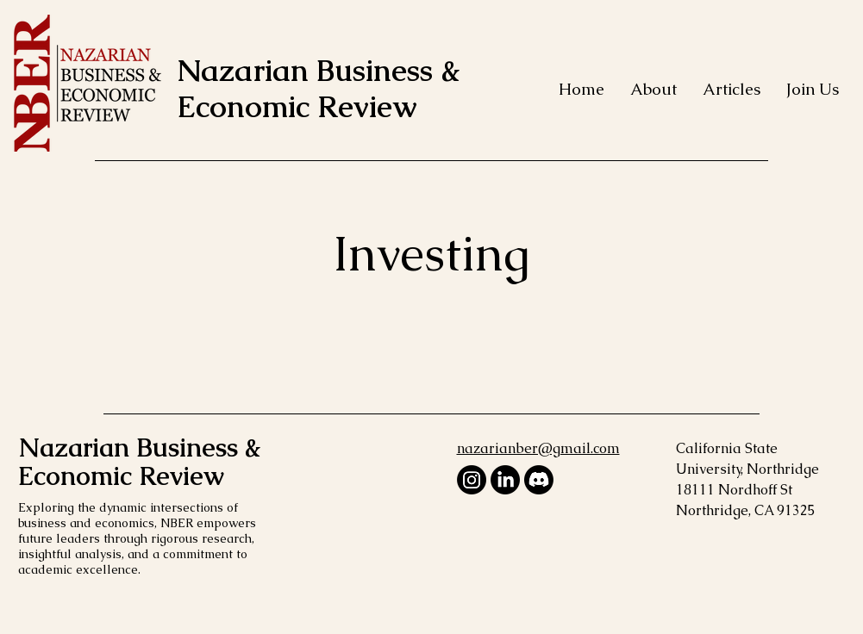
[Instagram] (471, 479)
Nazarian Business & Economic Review (318, 88)
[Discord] (538, 479)
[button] (653, 89)
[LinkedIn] (505, 479)
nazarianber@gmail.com (538, 448)
